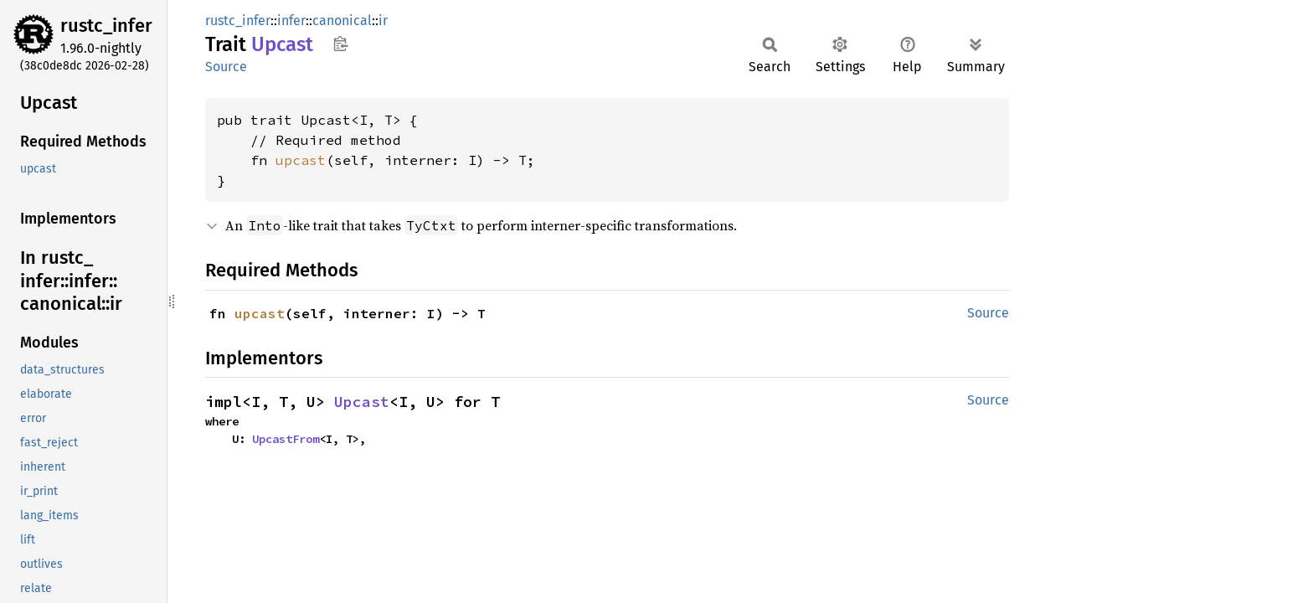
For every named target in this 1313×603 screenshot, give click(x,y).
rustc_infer (106, 25)
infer (291, 20)
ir (383, 20)
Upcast (361, 401)
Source (226, 67)
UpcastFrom (285, 438)
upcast (300, 160)
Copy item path (340, 43)
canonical (342, 20)
